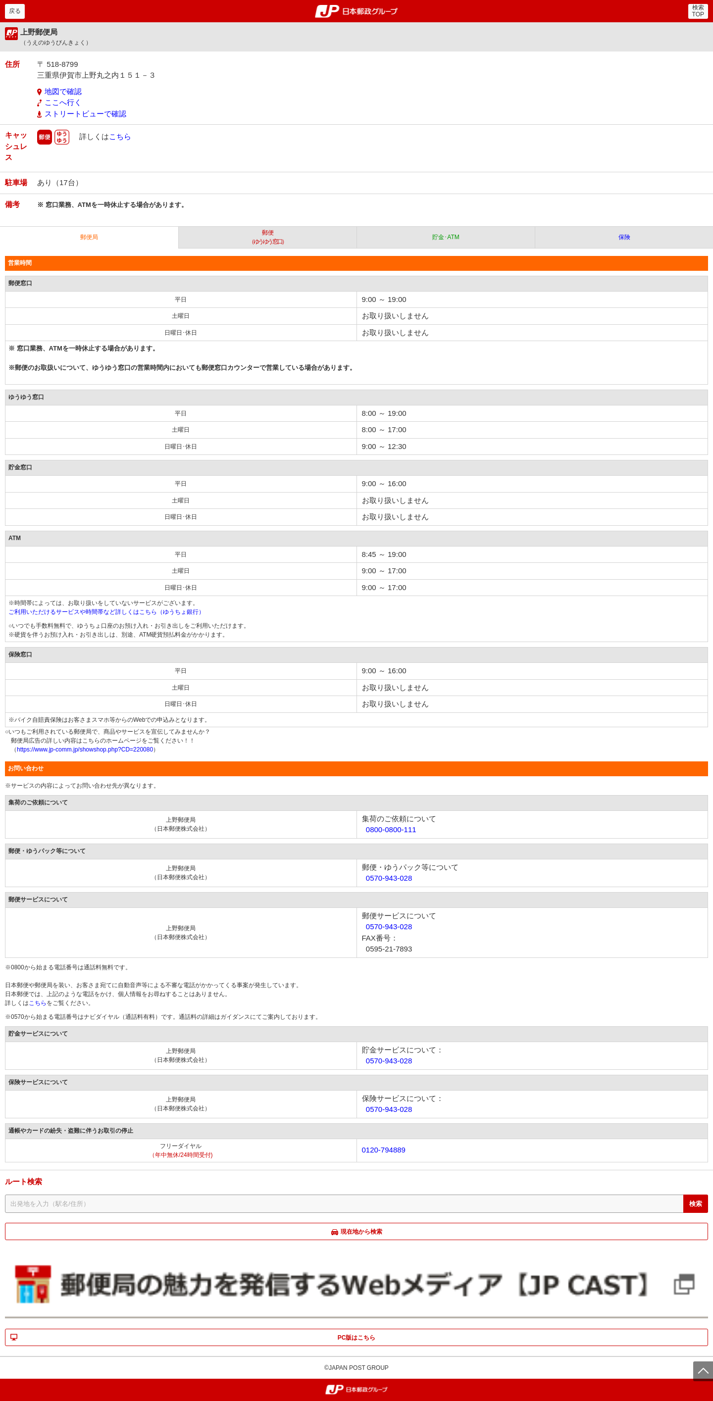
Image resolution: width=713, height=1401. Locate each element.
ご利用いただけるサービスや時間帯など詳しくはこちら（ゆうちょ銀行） (106, 611)
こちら (120, 136)
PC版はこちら (357, 1337)
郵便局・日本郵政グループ (356, 11)
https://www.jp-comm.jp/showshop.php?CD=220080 (85, 749)
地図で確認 (63, 91)
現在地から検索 (361, 1231)
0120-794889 (384, 1150)
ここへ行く (63, 102)
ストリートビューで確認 (85, 113)
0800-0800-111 (391, 829)
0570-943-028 (389, 878)
